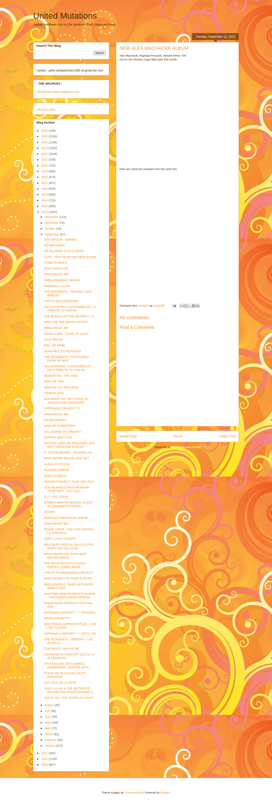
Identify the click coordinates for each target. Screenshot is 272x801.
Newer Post (128, 436)
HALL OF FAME (54, 345)
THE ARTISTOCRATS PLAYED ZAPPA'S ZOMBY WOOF (65, 565)
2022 (45, 154)
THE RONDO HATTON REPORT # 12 (69, 316)
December (52, 217)
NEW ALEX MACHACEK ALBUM (66, 518)
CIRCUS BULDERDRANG (61, 301)
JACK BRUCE (53, 339)
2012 (45, 212)
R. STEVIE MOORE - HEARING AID (68, 452)
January (50, 745)
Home (178, 436)
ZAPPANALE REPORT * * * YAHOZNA (69, 612)
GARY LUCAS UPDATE (60, 538)
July (48, 711)
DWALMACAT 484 (56, 414)
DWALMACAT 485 (56, 328)
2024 (45, 142)
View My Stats (46, 109)
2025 (45, 136)
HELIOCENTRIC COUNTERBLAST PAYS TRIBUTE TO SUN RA (67, 368)
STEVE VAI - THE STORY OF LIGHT (68, 698)
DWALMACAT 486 (56, 274)
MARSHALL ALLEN (57, 286)
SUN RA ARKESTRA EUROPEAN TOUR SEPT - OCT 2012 (66, 489)
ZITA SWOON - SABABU (60, 239)
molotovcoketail (133, 792)
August (50, 705)
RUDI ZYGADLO (55, 475)
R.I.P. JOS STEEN (56, 496)
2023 (45, 148)
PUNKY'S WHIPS (55, 262)
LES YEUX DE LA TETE (60, 682)
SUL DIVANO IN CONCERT (62, 431)
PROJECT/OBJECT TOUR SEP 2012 (69, 481)
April (48, 728)
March (49, 734)
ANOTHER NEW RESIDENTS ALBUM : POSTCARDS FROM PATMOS (69, 595)
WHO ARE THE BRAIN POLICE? (66, 322)
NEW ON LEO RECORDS (61, 387)
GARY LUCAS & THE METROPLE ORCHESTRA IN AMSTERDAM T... (69, 690)
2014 (45, 200)
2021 (45, 159)
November (52, 222)
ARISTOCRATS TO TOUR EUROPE (68, 578)
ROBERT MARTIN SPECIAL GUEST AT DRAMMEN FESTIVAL (68, 504)
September (52, 234)
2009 (45, 764)
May (48, 722)
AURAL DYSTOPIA (57, 464)
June (48, 716)
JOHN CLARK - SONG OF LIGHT (66, 334)
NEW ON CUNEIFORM (59, 425)
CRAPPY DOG (54, 393)
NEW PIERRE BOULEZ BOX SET (66, 458)
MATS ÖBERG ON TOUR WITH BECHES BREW (65, 555)
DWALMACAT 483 (56, 523)
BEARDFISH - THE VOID (61, 375)
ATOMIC (49, 512)
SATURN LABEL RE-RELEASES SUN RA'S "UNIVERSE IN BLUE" (69, 444)
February (51, 740)
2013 (45, 206)
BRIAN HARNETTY (57, 618)
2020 (45, 165)
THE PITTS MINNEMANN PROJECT (68, 572)
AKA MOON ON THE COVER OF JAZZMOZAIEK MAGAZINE (66, 400)
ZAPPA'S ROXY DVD (58, 437)
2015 (45, 194)
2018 (45, 177)
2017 (45, 183)
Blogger (165, 792)
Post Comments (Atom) (185, 447)
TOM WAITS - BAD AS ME (61, 648)
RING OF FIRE (54, 381)
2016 (45, 188)
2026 (45, 130)
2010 (45, 759)
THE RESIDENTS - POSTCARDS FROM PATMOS (66, 358)
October (50, 228)
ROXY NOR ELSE (56, 268)
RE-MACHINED (54, 245)
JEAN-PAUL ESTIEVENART (62, 351)
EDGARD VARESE (56, 470)
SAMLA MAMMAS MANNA (62, 280)
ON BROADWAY (55, 420)
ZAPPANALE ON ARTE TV (62, 408)
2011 (45, 753)
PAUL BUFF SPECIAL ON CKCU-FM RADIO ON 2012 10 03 (68, 546)
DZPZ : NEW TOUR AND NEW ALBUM (70, 257)
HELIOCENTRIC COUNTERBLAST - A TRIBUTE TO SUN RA (69, 308)
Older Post (227, 436)
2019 (45, 171)
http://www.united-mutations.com (58, 91)
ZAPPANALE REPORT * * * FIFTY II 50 (70, 633)
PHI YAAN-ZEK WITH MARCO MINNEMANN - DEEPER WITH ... (68, 665)
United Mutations (65, 15)
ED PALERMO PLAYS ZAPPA (64, 251)
